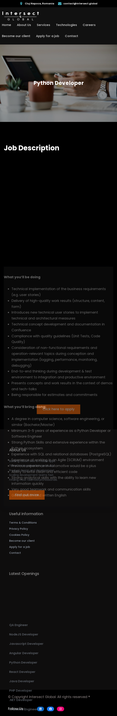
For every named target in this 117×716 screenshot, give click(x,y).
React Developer (22, 711)
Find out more (27, 499)
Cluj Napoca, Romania (39, 3)
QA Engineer (18, 664)
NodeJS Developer (23, 674)
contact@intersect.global (80, 3)
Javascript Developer (26, 683)
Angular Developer (23, 693)
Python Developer (23, 702)
